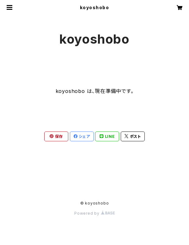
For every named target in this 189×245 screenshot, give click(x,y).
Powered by (94, 213)
